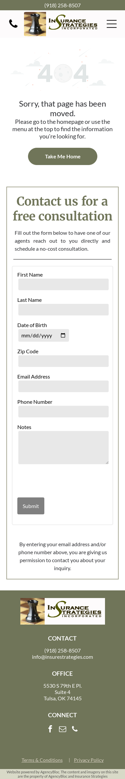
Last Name (29, 300)
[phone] (75, 730)
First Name (30, 274)
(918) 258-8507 (62, 5)
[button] (112, 24)
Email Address (33, 376)
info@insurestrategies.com (62, 656)
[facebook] (50, 730)
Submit (31, 506)
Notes (24, 427)
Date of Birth (32, 325)
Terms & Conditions (42, 760)
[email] (62, 730)
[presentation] (56, 481)
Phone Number (34, 401)
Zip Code (27, 351)
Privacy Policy (89, 760)
